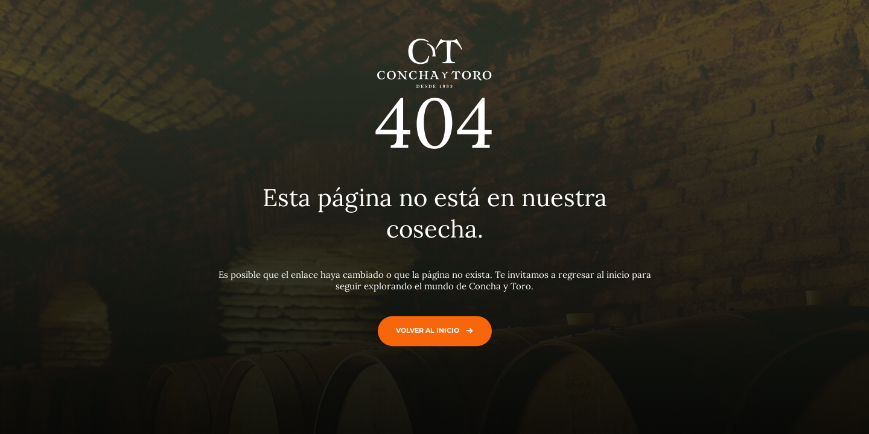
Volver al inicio (432, 330)
